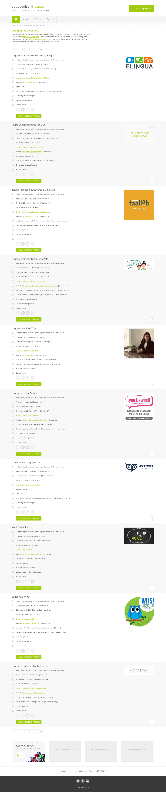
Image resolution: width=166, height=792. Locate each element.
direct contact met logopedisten (39, 39)
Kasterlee (28, 402)
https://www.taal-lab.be (30, 216)
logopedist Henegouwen (30, 37)
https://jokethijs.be (28, 355)
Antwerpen (19, 134)
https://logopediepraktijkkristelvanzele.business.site (40, 286)
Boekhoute (33, 268)
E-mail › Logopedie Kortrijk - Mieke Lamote (31, 688)
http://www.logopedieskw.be (32, 152)
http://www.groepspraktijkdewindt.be (34, 420)
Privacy (87, 787)
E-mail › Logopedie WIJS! (25, 619)
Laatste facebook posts (25, 100)
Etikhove (33, 605)
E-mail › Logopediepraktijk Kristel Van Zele (30, 281)
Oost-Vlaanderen (22, 64)
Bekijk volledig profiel (28, 116)
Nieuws (26, 19)
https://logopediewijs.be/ (30, 623)
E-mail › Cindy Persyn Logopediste (28, 485)
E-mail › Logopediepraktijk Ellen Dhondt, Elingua (33, 78)
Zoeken (38, 19)
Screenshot (43, 82)
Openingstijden (22, 230)
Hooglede (33, 471)
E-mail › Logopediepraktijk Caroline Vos (29, 147)
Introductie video (36, 572)
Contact (50, 19)
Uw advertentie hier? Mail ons (65, 751)
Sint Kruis (33, 198)
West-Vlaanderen (22, 198)
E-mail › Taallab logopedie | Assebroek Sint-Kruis (33, 212)
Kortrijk (32, 675)
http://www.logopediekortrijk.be (33, 693)
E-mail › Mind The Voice (24, 550)
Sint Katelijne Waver (32, 134)
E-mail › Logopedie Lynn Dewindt (27, 415)
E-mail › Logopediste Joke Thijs (27, 351)
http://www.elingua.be (29, 82)
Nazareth (33, 64)
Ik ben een (141, 9)
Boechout (28, 337)
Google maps (42, 64)
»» (41, 49)
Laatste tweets (22, 572)
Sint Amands (29, 536)
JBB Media (81, 787)
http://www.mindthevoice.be (31, 554)
